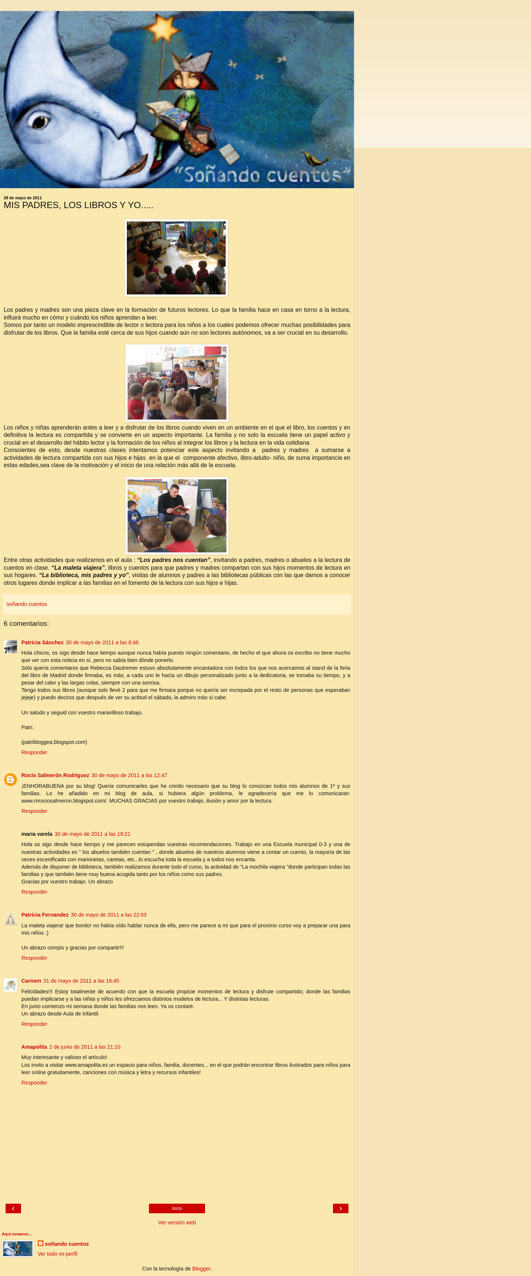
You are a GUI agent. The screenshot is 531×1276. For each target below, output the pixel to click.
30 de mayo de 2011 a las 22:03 (109, 915)
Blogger (201, 1269)
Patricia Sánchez (42, 642)
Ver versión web (177, 1222)
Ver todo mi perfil (57, 1254)
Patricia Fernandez (45, 915)
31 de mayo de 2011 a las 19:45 (81, 981)
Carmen (31, 981)
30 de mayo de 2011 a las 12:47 (129, 775)
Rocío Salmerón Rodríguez (55, 775)
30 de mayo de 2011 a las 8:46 (102, 642)
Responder (34, 752)
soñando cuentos (67, 1244)
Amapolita (34, 1047)
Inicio (177, 1208)
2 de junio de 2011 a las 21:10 (85, 1047)
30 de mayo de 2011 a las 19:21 (93, 834)
